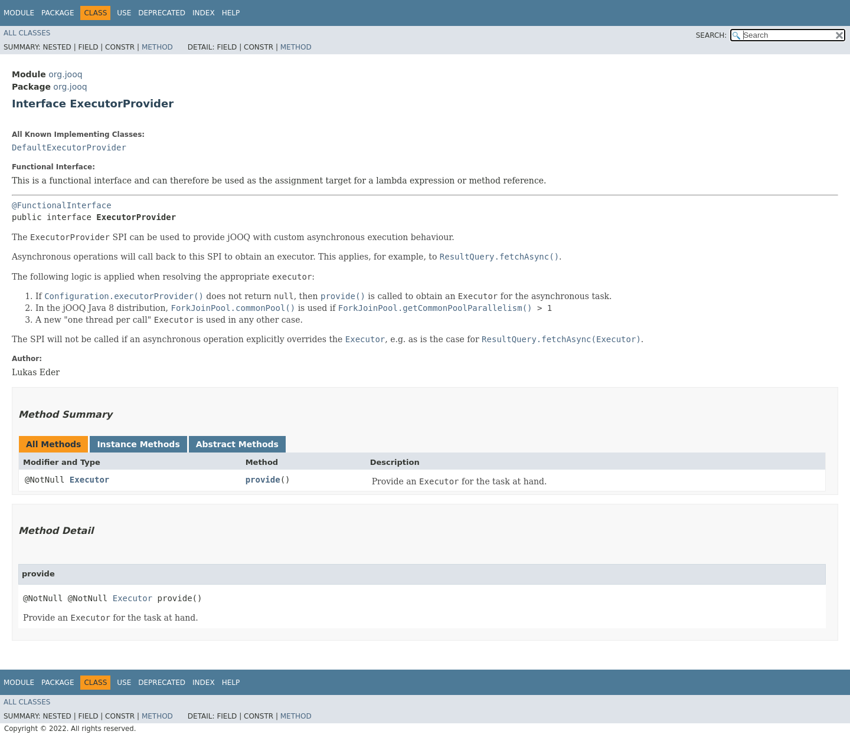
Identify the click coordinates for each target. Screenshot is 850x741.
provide (263, 479)
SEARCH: (711, 35)
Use (124, 13)
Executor (89, 479)
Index (203, 13)
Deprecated (161, 13)
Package (57, 13)
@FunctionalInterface (62, 205)
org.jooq (65, 74)
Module (19, 13)
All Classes (27, 33)
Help (231, 13)
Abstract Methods (237, 444)
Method (157, 47)
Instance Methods (138, 444)
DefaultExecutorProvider (69, 147)
